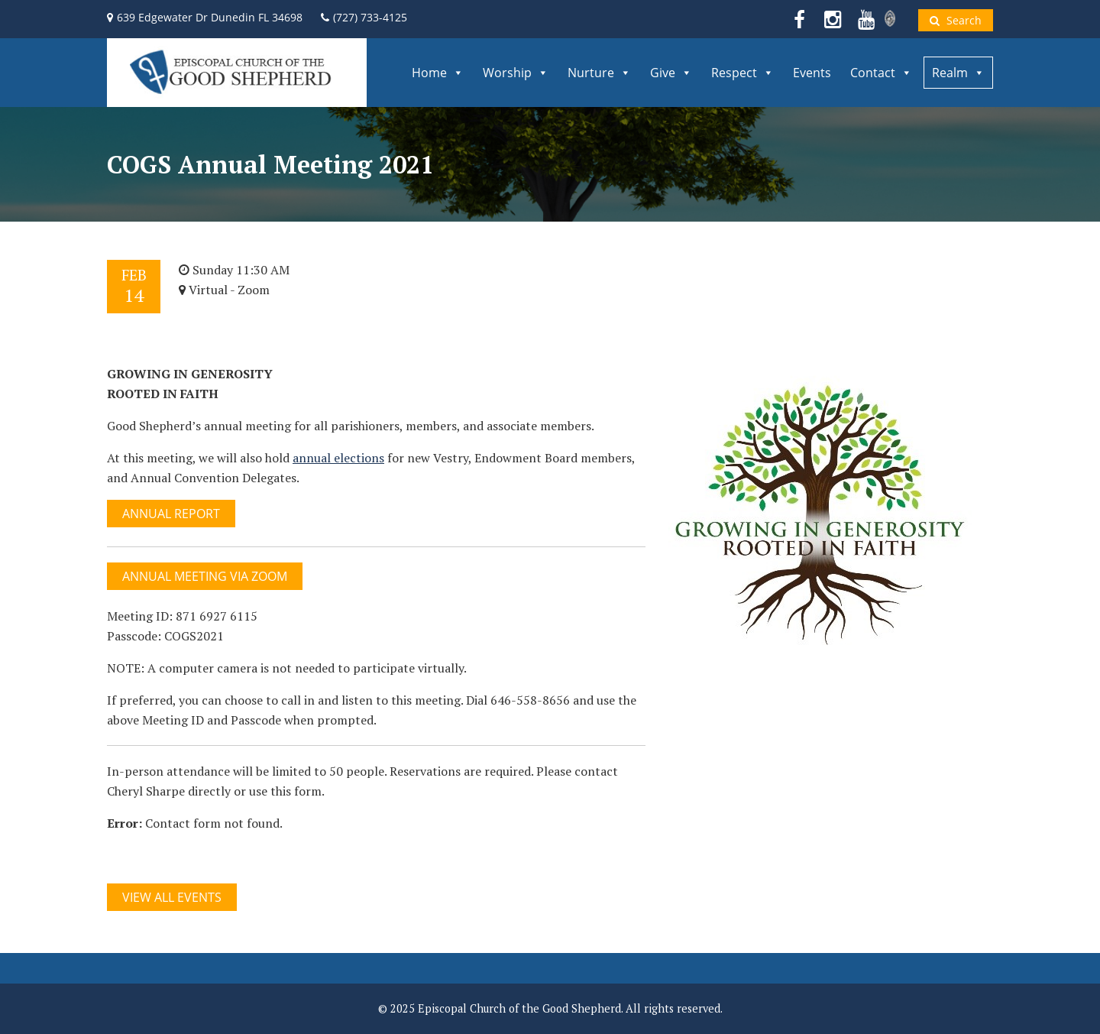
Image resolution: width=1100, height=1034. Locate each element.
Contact (881, 72)
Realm (958, 72)
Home (438, 72)
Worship (515, 72)
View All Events (172, 897)
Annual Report (171, 513)
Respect (742, 72)
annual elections (338, 457)
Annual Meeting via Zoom (204, 576)
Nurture (599, 72)
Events (812, 72)
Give (671, 72)
